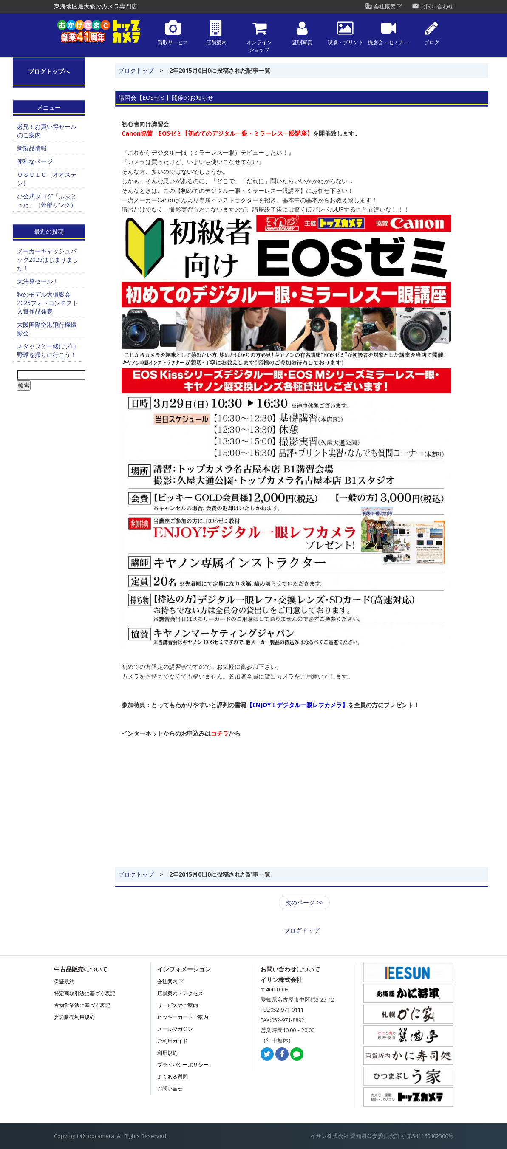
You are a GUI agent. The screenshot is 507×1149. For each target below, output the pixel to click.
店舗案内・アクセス (180, 993)
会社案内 (170, 981)
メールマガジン (175, 1029)
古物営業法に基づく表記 (82, 1005)
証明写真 (302, 32)
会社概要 (383, 6)
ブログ (431, 32)
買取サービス (173, 32)
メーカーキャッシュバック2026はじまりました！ (47, 259)
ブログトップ (136, 70)
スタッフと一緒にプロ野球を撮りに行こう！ (46, 350)
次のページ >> (304, 902)
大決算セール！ (38, 281)
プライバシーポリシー (182, 1064)
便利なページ (35, 161)
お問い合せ (170, 1088)
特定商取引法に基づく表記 (84, 993)
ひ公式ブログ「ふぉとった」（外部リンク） (46, 200)
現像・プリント (345, 32)
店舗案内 (216, 32)
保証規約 (64, 981)
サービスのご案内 (177, 1005)
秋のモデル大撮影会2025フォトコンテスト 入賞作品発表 (47, 302)
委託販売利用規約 (74, 1017)
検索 (24, 385)
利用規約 (167, 1052)
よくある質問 (172, 1076)
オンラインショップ (259, 36)
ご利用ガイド (172, 1040)
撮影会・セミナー (388, 32)
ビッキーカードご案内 (182, 1017)
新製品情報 (32, 148)
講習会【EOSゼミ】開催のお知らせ (166, 97)
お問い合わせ (432, 6)
